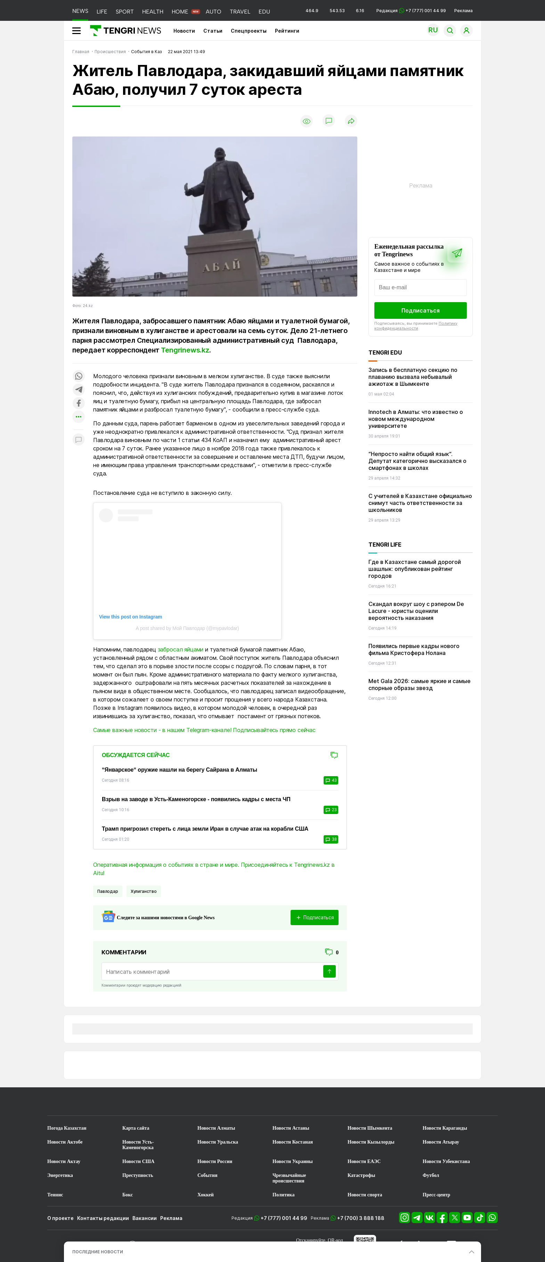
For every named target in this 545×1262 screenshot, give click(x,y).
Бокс (127, 1194)
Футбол (431, 1175)
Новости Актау (63, 1161)
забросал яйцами (181, 649)
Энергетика (60, 1175)
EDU (264, 11)
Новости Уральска (217, 1142)
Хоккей (205, 1194)
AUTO (213, 11)
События (207, 1175)
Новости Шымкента (370, 1128)
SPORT (125, 11)
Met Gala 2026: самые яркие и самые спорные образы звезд (419, 684)
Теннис (55, 1194)
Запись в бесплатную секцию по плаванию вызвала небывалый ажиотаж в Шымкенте (412, 376)
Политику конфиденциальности (415, 326)
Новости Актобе (65, 1142)
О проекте (60, 1218)
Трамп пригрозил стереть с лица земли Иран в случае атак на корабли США (205, 829)
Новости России (214, 1161)
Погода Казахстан (67, 1128)
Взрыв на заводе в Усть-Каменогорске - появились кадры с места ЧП (196, 799)
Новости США (138, 1161)
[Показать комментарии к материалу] (78, 440)
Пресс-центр (436, 1194)
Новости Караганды (445, 1128)
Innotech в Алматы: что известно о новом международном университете (415, 418)
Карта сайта (135, 1128)
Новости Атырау (441, 1142)
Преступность (137, 1175)
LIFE (102, 11)
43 (331, 780)
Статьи (212, 31)
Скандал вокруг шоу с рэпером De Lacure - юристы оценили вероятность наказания (416, 610)
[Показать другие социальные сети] (78, 417)
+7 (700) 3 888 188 (360, 1218)
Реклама (463, 10)
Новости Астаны (290, 1128)
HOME (180, 11)
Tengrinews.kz (185, 350)
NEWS (80, 11)
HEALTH (152, 11)
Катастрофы (361, 1175)
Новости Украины (292, 1161)
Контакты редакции (103, 1218)
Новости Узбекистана (446, 1161)
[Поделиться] (351, 121)
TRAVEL (240, 11)
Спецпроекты (249, 31)
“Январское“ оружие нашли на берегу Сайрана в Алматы (179, 770)
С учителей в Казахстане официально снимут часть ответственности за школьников (420, 502)
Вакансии (144, 1218)
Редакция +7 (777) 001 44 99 (411, 10)
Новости (184, 31)
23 (331, 810)
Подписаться (420, 310)
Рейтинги (287, 31)
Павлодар (107, 891)
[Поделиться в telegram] (78, 390)
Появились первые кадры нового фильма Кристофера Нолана (413, 649)
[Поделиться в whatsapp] (78, 376)
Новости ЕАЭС (364, 1161)
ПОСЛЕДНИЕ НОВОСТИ (97, 1251)
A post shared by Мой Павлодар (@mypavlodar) (187, 628)
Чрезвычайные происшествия (289, 1178)
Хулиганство (144, 891)
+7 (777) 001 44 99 (284, 1218)
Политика (283, 1194)
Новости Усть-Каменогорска (138, 1144)
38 (331, 839)
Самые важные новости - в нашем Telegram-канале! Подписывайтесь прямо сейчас (204, 730)
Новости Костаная (292, 1142)
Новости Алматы (216, 1128)
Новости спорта (365, 1194)
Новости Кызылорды (371, 1142)
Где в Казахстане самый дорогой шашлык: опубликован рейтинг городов (414, 568)
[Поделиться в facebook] (78, 403)
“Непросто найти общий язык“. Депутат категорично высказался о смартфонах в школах (417, 460)
